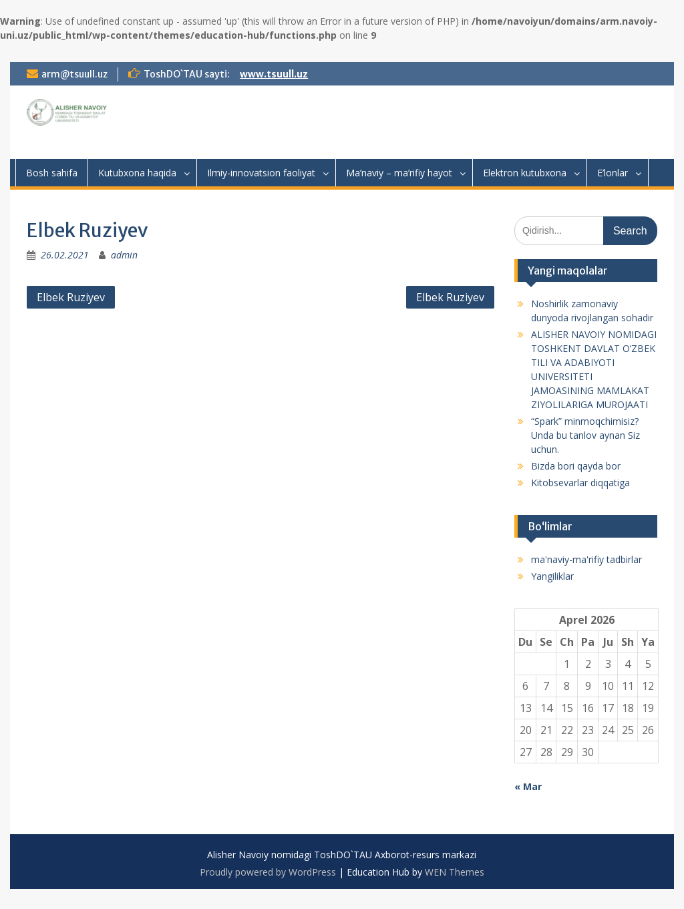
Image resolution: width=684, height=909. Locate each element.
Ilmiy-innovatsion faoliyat (261, 172)
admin (124, 254)
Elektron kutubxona (524, 172)
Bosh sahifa (51, 172)
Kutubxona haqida (137, 172)
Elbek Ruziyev (71, 297)
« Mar (528, 786)
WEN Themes (454, 872)
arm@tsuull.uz (74, 74)
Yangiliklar (552, 576)
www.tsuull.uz (274, 74)
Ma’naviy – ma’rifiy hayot (399, 172)
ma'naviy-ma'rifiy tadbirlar (586, 559)
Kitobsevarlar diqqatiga (580, 482)
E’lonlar (612, 172)
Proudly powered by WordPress (268, 872)
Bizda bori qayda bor (576, 466)
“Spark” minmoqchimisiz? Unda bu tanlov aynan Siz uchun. (585, 435)
